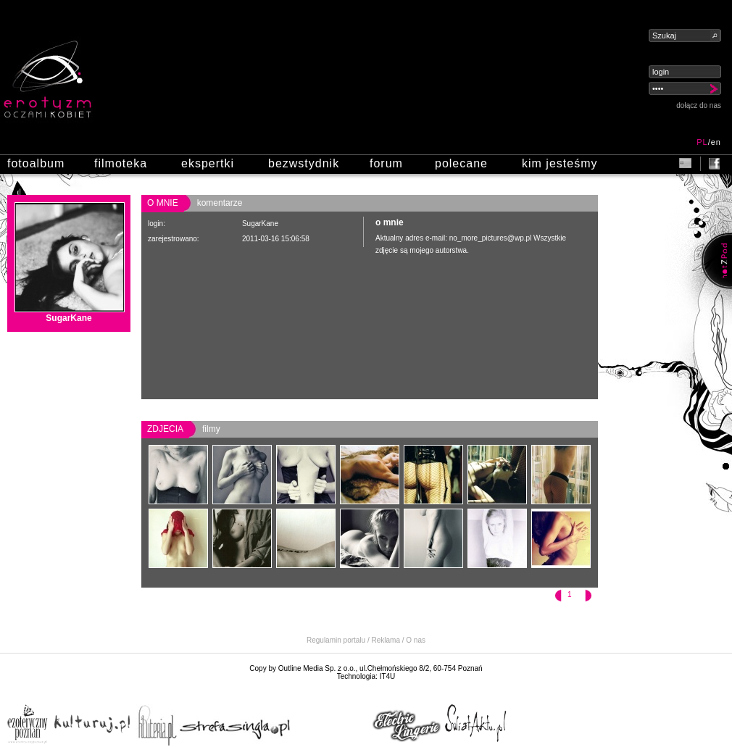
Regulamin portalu (336, 640)
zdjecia (165, 429)
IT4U (388, 676)
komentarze (220, 203)
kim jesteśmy (559, 163)
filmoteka (120, 163)
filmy (211, 429)
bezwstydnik (303, 163)
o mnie (162, 203)
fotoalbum (36, 163)
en (716, 142)
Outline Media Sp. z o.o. (317, 668)
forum (386, 163)
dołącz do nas (698, 105)
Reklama (386, 640)
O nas (415, 640)
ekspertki (207, 163)
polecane (461, 163)
